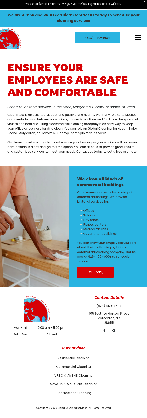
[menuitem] (73, 358)
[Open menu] (138, 28)
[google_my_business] (113, 331)
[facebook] (104, 331)
